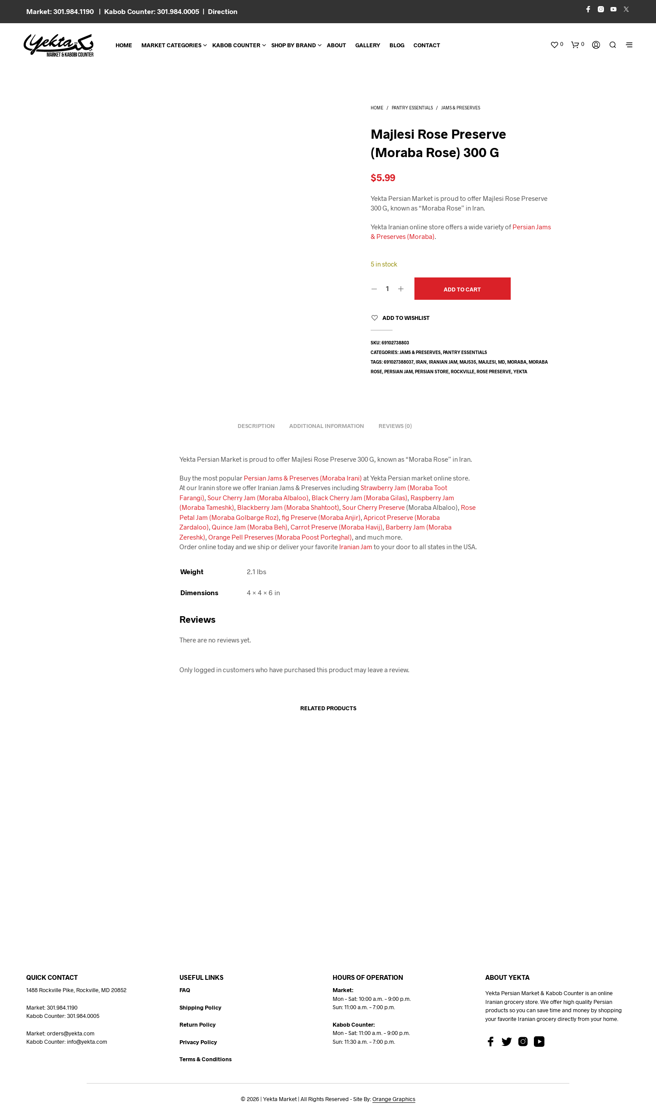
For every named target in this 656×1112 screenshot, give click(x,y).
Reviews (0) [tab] (395, 425)
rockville (462, 371)
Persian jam (398, 371)
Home (124, 45)
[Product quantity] (387, 288)
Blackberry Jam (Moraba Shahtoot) (288, 507)
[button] (556, 44)
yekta (520, 371)
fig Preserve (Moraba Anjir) (321, 517)
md (501, 362)
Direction (223, 11)
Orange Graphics (393, 1099)
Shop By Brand (293, 45)
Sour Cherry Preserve (373, 507)
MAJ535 (468, 362)
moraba (516, 362)
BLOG (396, 45)
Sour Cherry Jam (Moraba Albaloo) (258, 498)
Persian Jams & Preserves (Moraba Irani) (303, 478)
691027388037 (399, 362)
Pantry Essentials (412, 107)
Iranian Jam (443, 362)
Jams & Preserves (460, 107)
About (336, 45)
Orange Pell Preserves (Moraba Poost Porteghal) (280, 537)
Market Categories (171, 45)
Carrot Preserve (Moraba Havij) (336, 527)
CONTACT (427, 45)
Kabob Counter (236, 45)
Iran (421, 362)
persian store (432, 371)
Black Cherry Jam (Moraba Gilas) (359, 498)
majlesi (487, 362)
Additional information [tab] (326, 425)
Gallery (367, 45)
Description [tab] (256, 425)
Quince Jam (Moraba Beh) (250, 527)
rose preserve (494, 371)
